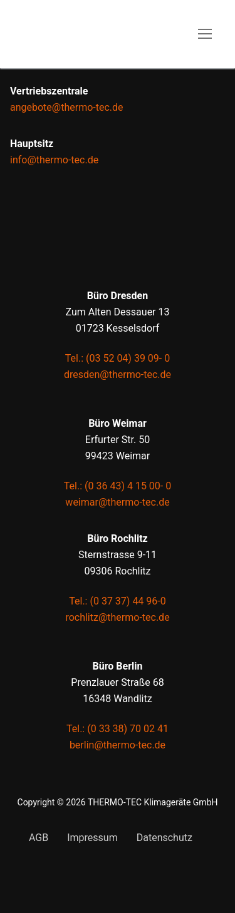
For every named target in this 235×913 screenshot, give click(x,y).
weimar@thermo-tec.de (117, 502)
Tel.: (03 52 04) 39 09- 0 (117, 358)
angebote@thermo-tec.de (66, 107)
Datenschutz (164, 838)
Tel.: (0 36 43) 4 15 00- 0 (117, 486)
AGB (38, 838)
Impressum (92, 838)
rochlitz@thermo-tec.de (117, 617)
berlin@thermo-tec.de (117, 745)
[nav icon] (205, 34)
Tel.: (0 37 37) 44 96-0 (117, 601)
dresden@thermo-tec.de (117, 374)
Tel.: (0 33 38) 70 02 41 (117, 729)
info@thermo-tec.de (54, 160)
